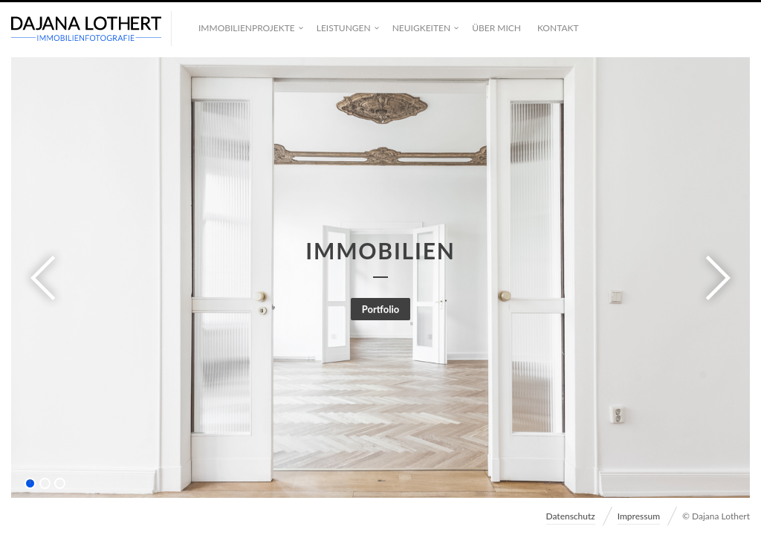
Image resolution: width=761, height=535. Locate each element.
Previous (47, 277)
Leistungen (344, 27)
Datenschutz (570, 516)
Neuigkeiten (421, 27)
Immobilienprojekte (246, 27)
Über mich (496, 27)
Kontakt (558, 27)
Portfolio (381, 309)
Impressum (639, 516)
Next (713, 277)
